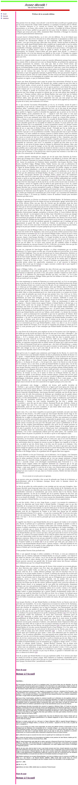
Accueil (4, 13)
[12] (22, 616)
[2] (57, 176)
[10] (54, 559)
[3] (36, 233)
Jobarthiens (6, 18)
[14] (53, 631)
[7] (57, 463)
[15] (36, 652)
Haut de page (21, 670)
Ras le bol (5, 16)
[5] (40, 266)
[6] (21, 274)
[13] (58, 625)
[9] (41, 542)
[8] (61, 513)
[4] (63, 264)
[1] (41, 174)
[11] (64, 613)
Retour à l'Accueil (25, 673)
